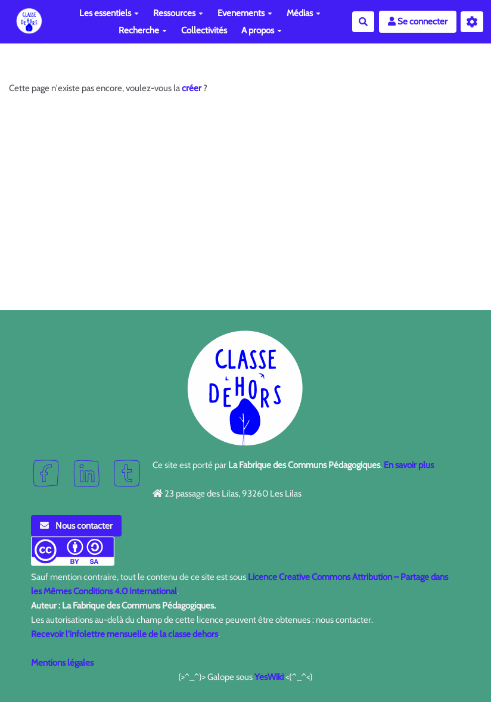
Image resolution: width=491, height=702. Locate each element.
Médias (304, 13)
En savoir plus (409, 465)
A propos (261, 30)
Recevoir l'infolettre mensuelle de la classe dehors (124, 634)
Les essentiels (109, 13)
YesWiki (269, 677)
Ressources (178, 13)
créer (191, 88)
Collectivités (204, 30)
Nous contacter (76, 525)
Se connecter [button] (418, 21)
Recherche (143, 30)
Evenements (244, 13)
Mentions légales (62, 662)
